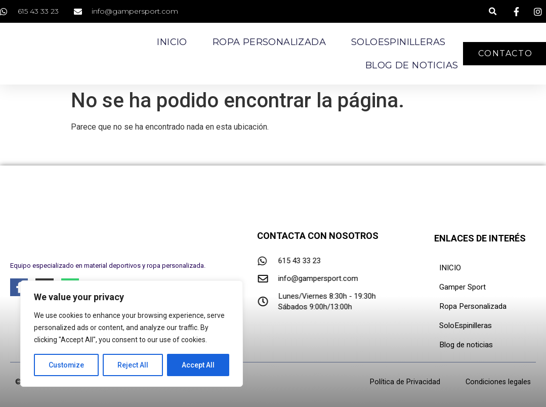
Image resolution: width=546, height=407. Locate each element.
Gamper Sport (462, 287)
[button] (492, 11)
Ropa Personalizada (269, 42)
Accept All (198, 365)
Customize (67, 365)
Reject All (133, 365)
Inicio (172, 42)
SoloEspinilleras (398, 42)
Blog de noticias (411, 65)
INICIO (450, 267)
